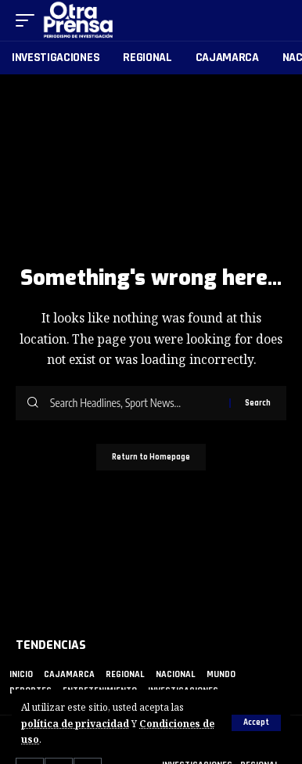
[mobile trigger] (29, 20)
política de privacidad (75, 723)
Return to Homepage (151, 457)
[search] (275, 20)
